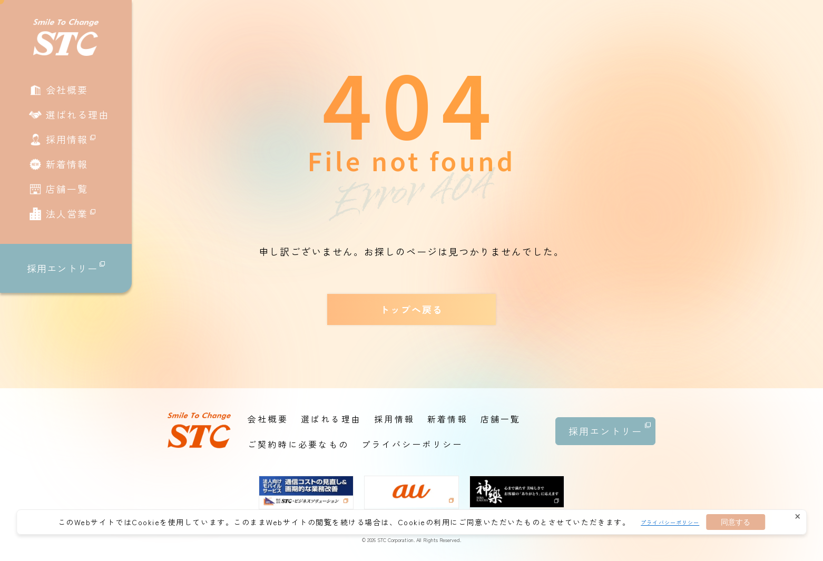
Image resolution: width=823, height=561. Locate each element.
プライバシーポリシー (670, 522)
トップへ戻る (411, 309)
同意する (735, 522)
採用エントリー (66, 268)
